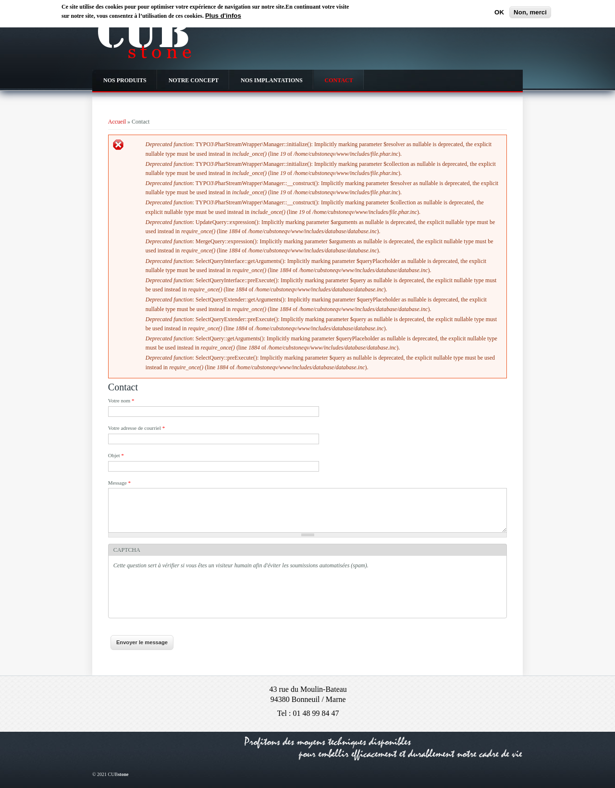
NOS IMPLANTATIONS (272, 80)
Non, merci (530, 12)
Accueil (117, 121)
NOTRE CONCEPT (194, 80)
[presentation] (186, 594)
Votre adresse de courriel (136, 428)
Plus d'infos (223, 15)
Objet (116, 455)
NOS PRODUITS (125, 80)
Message (119, 483)
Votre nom (121, 400)
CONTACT (339, 80)
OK (499, 12)
